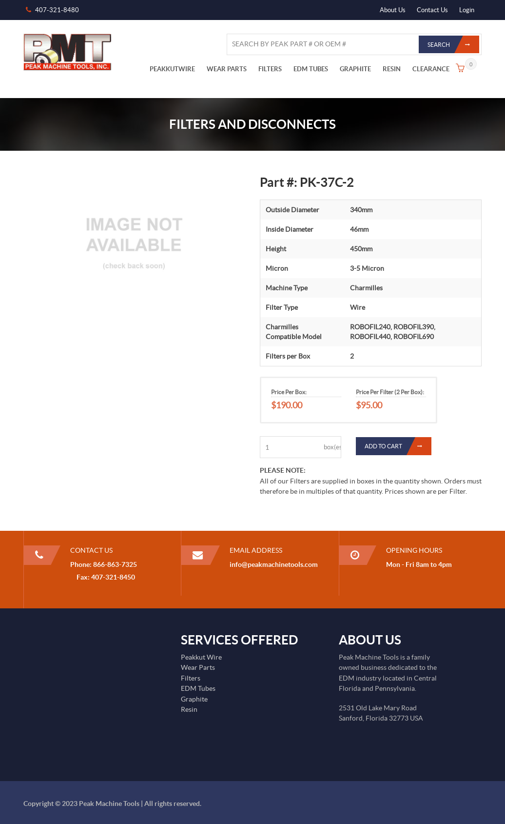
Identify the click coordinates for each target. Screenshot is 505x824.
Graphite (194, 699)
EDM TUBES (310, 69)
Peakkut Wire (201, 657)
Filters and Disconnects (252, 124)
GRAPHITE (355, 69)
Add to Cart (398, 446)
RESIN (392, 69)
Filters (190, 678)
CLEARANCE (430, 69)
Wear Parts (198, 667)
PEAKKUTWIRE (172, 69)
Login (466, 10)
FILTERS (270, 69)
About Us (393, 10)
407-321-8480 (57, 10)
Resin (189, 709)
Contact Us (432, 10)
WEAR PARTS (227, 69)
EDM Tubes (198, 688)
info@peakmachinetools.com (274, 564)
